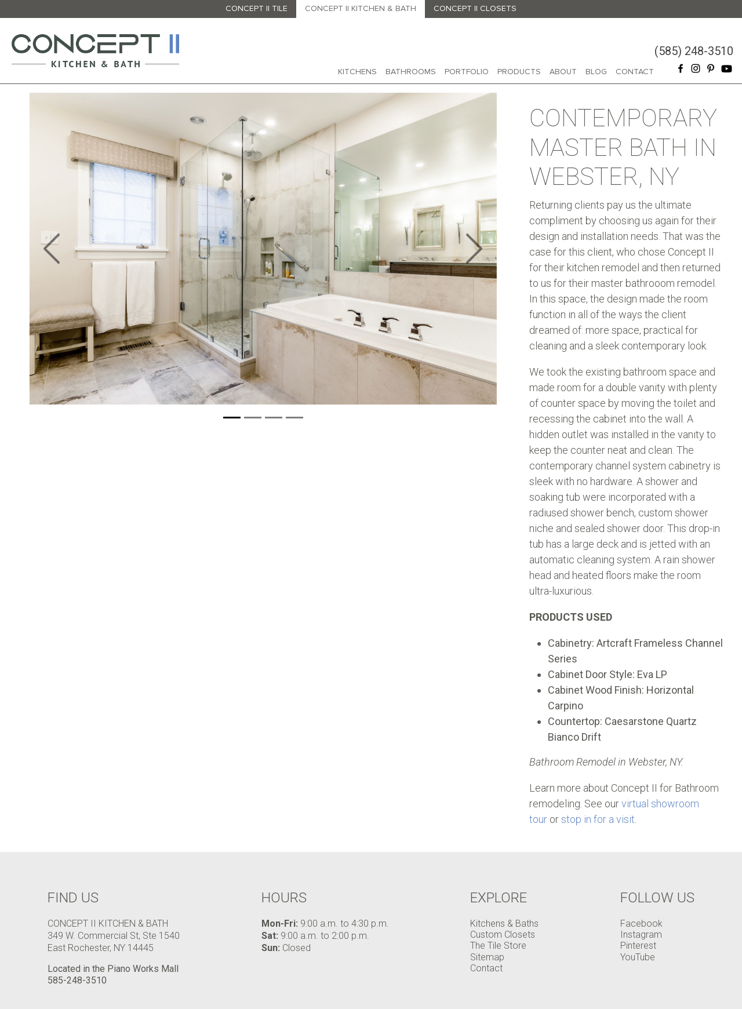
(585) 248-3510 (693, 51)
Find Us (73, 898)
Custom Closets (502, 934)
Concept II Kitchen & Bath (360, 8)
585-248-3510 (77, 980)
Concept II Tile (256, 8)
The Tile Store (498, 945)
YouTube (637, 957)
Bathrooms (410, 72)
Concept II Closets (475, 8)
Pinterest (638, 945)
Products (519, 72)
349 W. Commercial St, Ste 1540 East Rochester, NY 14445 (114, 941)
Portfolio (467, 72)
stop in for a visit (598, 819)
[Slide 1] (232, 417)
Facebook (641, 923)
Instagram (641, 934)
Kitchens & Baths (504, 923)
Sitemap (487, 957)
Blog (596, 72)
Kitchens (357, 72)
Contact (635, 72)
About (563, 72)
